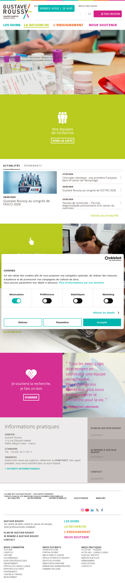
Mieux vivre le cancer (53, 555)
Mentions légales (32, 496)
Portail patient (50, 552)
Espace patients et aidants (56, 558)
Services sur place (90, 558)
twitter (97, 510)
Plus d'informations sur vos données (81, 282)
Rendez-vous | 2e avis (56, 8)
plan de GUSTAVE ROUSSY (106, 428)
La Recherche (36, 25)
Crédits (7, 496)
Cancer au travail (13, 574)
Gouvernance (11, 558)
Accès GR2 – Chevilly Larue (94, 552)
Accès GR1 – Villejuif (91, 549)
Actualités (11, 166)
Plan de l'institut (90, 555)
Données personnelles (52, 496)
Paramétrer (62, 322)
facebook (102, 510)
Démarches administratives (56, 566)
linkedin (92, 510)
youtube (87, 510)
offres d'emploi (57, 498)
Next (121, 58)
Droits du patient (52, 560)
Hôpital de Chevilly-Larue (17, 566)
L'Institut (8, 552)
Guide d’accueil (50, 549)
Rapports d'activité (14, 569)
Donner (31, 397)
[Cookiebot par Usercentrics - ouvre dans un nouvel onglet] (107, 258)
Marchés (100, 498)
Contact (96, 471)
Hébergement (88, 560)
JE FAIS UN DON (110, 14)
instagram (82, 510)
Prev (4, 58)
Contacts (86, 566)
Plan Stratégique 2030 (15, 560)
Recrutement (10, 577)
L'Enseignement (68, 25)
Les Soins (12, 25)
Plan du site (17, 496)
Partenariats (10, 571)
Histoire (8, 555)
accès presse (34, 498)
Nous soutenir (103, 25)
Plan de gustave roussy (19, 532)
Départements (11, 563)
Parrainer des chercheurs (82, 406)
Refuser (22, 322)
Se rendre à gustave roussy (21, 536)
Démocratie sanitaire (53, 563)
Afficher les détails (104, 312)
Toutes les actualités (104, 215)
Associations (88, 563)
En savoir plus (20, 89)
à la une (8, 549)
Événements (33, 166)
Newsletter (89, 503)
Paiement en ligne (51, 569)
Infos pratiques (88, 6)
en (89, 13)
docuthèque (81, 498)
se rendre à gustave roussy (103, 451)
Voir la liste (63, 141)
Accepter (102, 322)
